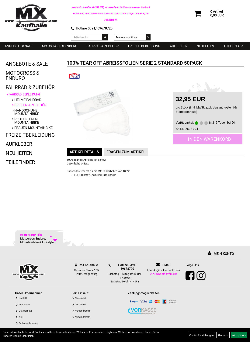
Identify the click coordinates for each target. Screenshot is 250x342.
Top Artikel (80, 304)
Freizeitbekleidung (144, 46)
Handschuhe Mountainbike (26, 112)
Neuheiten (205, 46)
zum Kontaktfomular (163, 273)
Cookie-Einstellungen (201, 335)
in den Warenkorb (209, 139)
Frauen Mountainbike (33, 128)
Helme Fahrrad (27, 100)
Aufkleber (178, 46)
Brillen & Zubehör (30, 105)
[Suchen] (105, 37)
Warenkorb (80, 298)
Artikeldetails (84, 152)
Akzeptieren (239, 335)
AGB (21, 317)
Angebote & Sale (19, 46)
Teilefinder (233, 46)
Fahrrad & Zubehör (103, 46)
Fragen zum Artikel (125, 152)
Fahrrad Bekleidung (24, 94)
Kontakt (23, 298)
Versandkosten (83, 310)
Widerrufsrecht (82, 317)
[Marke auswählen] (132, 37)
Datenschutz (25, 310)
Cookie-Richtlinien (23, 335)
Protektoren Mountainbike (26, 120)
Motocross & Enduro (59, 46)
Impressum (24, 304)
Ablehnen (222, 335)
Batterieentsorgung (28, 323)
